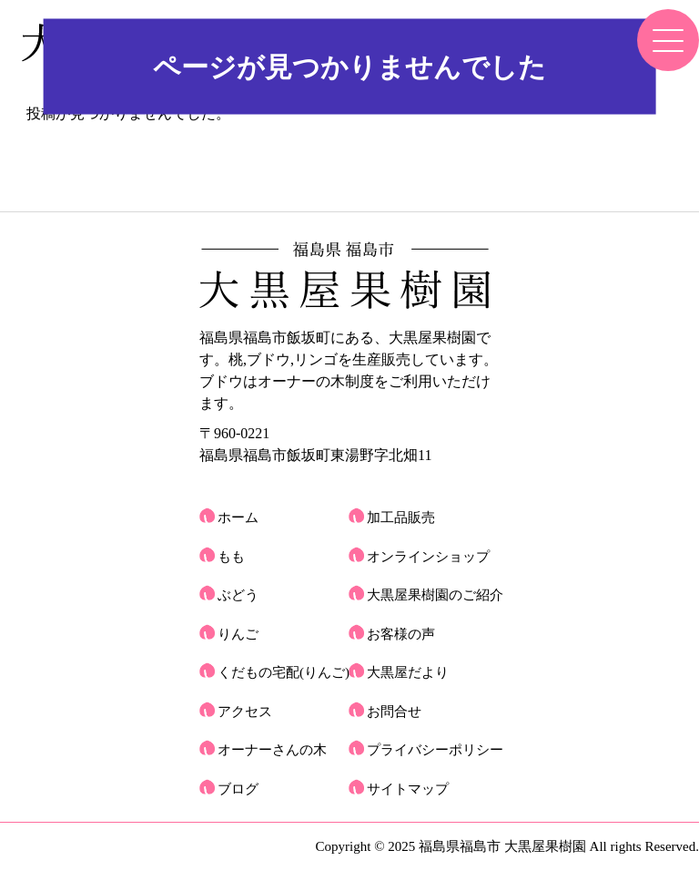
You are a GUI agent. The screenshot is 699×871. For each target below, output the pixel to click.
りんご (238, 634)
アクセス (245, 711)
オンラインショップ (428, 556)
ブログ (238, 789)
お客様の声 (401, 634)
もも (231, 556)
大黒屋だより (408, 672)
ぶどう (238, 595)
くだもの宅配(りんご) (284, 672)
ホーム (238, 517)
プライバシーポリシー (435, 750)
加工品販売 (401, 517)
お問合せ (394, 711)
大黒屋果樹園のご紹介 (435, 595)
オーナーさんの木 (272, 750)
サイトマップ (408, 789)
